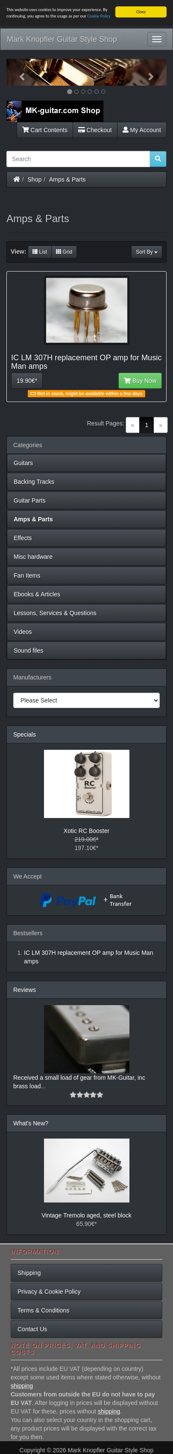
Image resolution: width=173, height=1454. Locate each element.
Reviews (24, 989)
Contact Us (32, 1329)
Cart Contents (44, 129)
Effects (23, 538)
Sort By (147, 252)
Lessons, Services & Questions (55, 613)
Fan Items (27, 575)
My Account (142, 129)
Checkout (95, 129)
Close (141, 11)
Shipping (29, 1272)
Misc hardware (33, 556)
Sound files (28, 650)
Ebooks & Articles (37, 594)
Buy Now (140, 380)
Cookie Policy (99, 16)
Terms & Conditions (43, 1310)
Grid (64, 252)
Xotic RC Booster (86, 830)
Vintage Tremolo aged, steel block (86, 1215)
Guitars (23, 463)
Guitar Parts (30, 500)
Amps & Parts (67, 179)
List (39, 252)
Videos (23, 631)
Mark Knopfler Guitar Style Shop (62, 39)
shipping (22, 1385)
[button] (18, 72)
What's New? (30, 1123)
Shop (35, 179)
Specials (24, 734)
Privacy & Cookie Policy (49, 1291)
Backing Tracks (34, 481)
